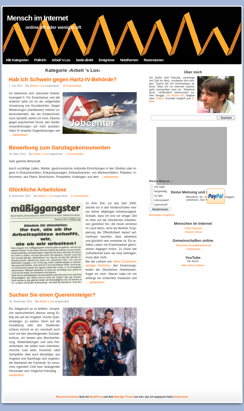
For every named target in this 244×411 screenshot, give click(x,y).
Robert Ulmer (193, 231)
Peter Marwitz (193, 228)
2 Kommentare (75, 153)
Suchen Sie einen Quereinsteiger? (52, 295)
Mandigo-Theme (123, 396)
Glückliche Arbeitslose (37, 189)
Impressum (181, 396)
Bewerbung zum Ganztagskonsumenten (59, 147)
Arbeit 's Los (61, 60)
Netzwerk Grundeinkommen (193, 245)
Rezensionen (153, 60)
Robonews (193, 248)
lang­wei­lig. (161, 191)
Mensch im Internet (37, 18)
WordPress (96, 396)
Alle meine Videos (193, 265)
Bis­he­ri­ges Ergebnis (161, 214)
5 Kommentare (80, 195)
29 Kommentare (72, 85)
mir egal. (159, 186)
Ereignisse (106, 60)
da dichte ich (175, 95)
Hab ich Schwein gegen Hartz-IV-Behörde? (63, 79)
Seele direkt (84, 60)
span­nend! (161, 204)
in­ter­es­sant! (161, 200)
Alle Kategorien (17, 60)
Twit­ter (160, 98)
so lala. (158, 195)
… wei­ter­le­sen (18, 135)
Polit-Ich (40, 60)
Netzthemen (129, 60)
